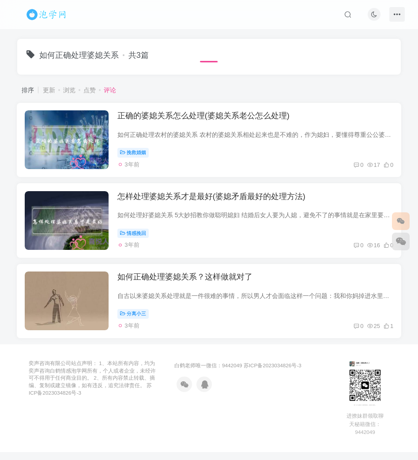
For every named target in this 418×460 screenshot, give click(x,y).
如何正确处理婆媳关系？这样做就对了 (186, 283)
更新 (49, 90)
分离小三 (134, 319)
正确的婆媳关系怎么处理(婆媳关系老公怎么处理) (205, 117)
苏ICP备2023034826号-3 (272, 373)
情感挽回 (134, 236)
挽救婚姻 (134, 153)
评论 (110, 90)
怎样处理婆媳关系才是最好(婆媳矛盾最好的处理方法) (213, 200)
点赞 (89, 90)
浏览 (69, 90)
